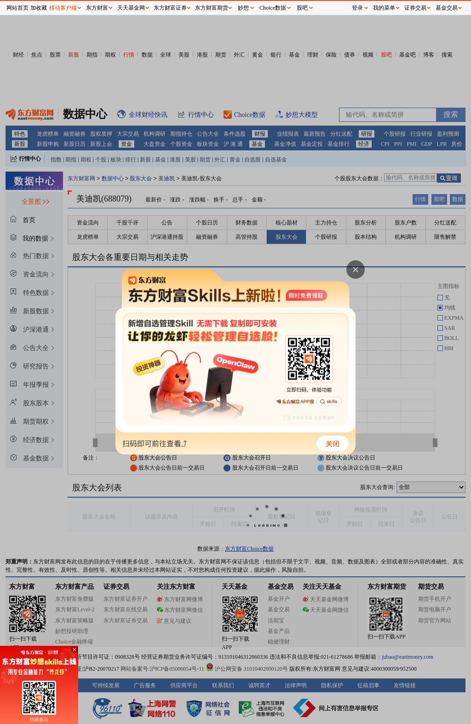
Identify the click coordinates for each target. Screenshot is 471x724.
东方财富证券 (170, 8)
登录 (357, 8)
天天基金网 (131, 8)
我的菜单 (384, 8)
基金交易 (447, 8)
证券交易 (415, 8)
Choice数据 (272, 8)
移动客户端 (63, 8)
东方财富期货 (211, 8)
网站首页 (17, 8)
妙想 (243, 8)
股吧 (302, 8)
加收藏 (38, 8)
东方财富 (97, 8)
